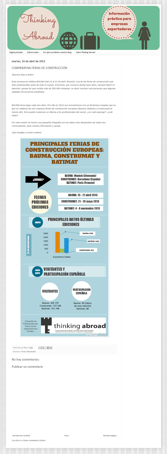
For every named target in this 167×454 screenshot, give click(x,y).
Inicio (66, 436)
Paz (25, 348)
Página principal (16, 52)
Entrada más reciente (21, 436)
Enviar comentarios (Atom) (34, 440)
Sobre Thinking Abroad (85, 52)
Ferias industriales (28, 352)
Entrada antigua (109, 436)
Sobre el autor (33, 52)
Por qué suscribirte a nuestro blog (57, 52)
